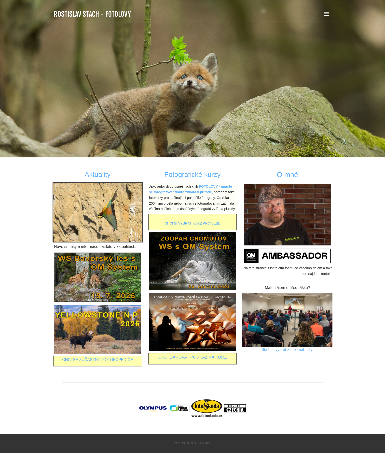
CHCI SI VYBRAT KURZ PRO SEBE (192, 223)
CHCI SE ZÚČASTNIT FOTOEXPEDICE (97, 360)
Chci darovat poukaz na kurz (192, 357)
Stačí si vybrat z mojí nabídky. (287, 349)
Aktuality (97, 174)
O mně (287, 175)
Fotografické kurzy (193, 174)
